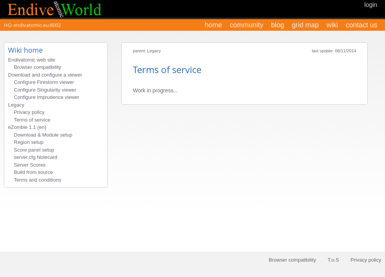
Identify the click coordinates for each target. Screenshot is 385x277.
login (370, 5)
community (246, 25)
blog (277, 25)
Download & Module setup (43, 135)
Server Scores (29, 165)
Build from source (33, 172)
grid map (305, 25)
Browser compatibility (37, 67)
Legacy (16, 105)
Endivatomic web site (31, 60)
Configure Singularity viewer (45, 90)
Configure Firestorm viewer (44, 82)
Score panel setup (34, 150)
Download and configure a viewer (45, 75)
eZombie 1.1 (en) (27, 127)
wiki (332, 25)
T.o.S (333, 260)
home (213, 25)
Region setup (29, 142)
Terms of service (32, 120)
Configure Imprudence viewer (46, 97)
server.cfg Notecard (35, 157)
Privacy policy (29, 112)
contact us (361, 25)
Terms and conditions (37, 180)
